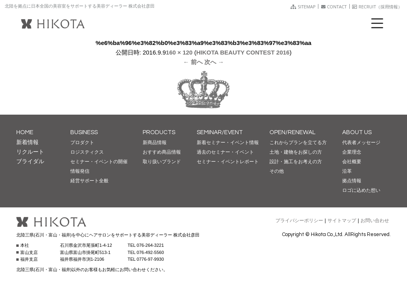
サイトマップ (342, 220)
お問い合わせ (374, 220)
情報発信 (79, 171)
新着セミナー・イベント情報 (228, 142)
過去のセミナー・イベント (225, 152)
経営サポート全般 (89, 181)
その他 (276, 171)
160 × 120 (179, 52)
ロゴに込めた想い (361, 190)
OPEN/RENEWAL (292, 132)
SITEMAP (303, 7)
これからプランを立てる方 (298, 142)
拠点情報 (351, 181)
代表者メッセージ (361, 142)
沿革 (347, 171)
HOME (24, 132)
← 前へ (193, 62)
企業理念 (351, 152)
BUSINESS (84, 132)
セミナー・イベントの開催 (99, 161)
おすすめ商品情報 (162, 152)
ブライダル (30, 161)
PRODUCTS (159, 132)
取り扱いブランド (162, 161)
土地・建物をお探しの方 (295, 152)
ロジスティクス (87, 152)
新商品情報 (155, 142)
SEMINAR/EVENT (220, 132)
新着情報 (27, 142)
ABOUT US (357, 132)
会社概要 (351, 161)
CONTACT (334, 7)
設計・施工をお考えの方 (295, 161)
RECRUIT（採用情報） (377, 7)
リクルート (30, 151)
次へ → (214, 62)
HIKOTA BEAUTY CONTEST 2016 (243, 52)
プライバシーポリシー (299, 220)
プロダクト (82, 142)
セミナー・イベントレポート (228, 161)
